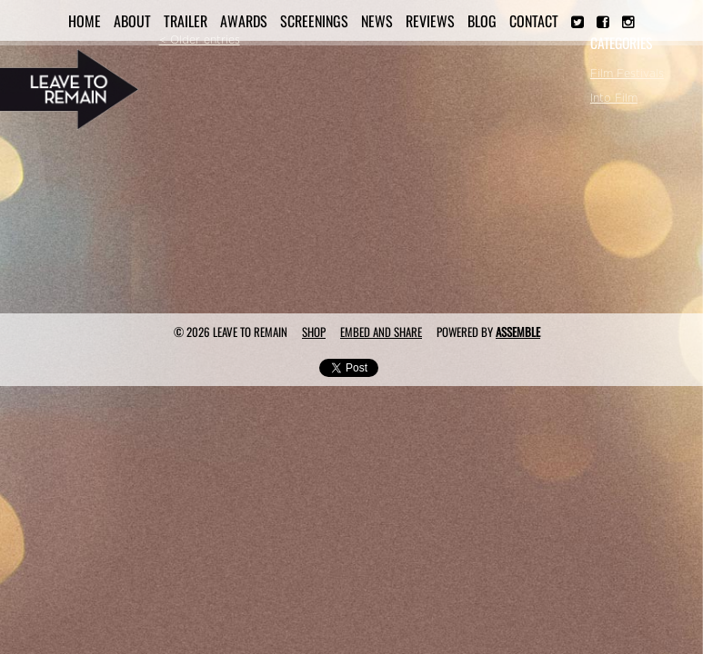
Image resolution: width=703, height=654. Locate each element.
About (132, 21)
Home (84, 21)
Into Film (614, 98)
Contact (533, 21)
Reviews (430, 21)
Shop (314, 331)
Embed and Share (381, 331)
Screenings (314, 21)
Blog (482, 21)
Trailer (185, 21)
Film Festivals (627, 73)
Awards (243, 21)
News (377, 21)
